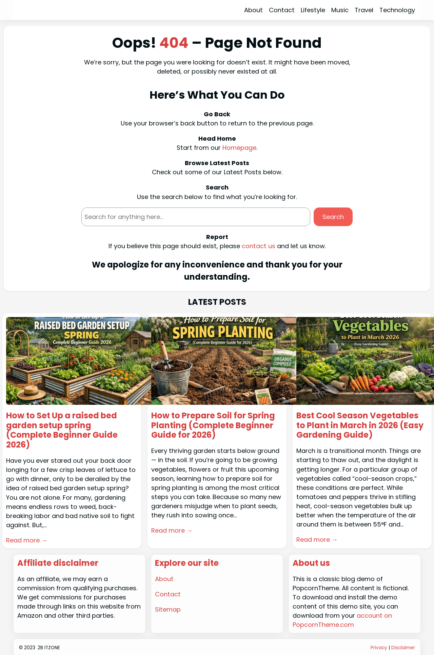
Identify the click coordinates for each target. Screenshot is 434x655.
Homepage (239, 147)
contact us (258, 246)
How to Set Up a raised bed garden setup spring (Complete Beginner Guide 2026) (62, 430)
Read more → (26, 540)
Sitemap (168, 609)
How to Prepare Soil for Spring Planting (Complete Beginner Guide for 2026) (213, 425)
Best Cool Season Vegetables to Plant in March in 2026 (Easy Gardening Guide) (359, 425)
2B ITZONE (49, 647)
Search (333, 217)
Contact (168, 594)
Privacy (379, 647)
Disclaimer (403, 647)
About (164, 579)
